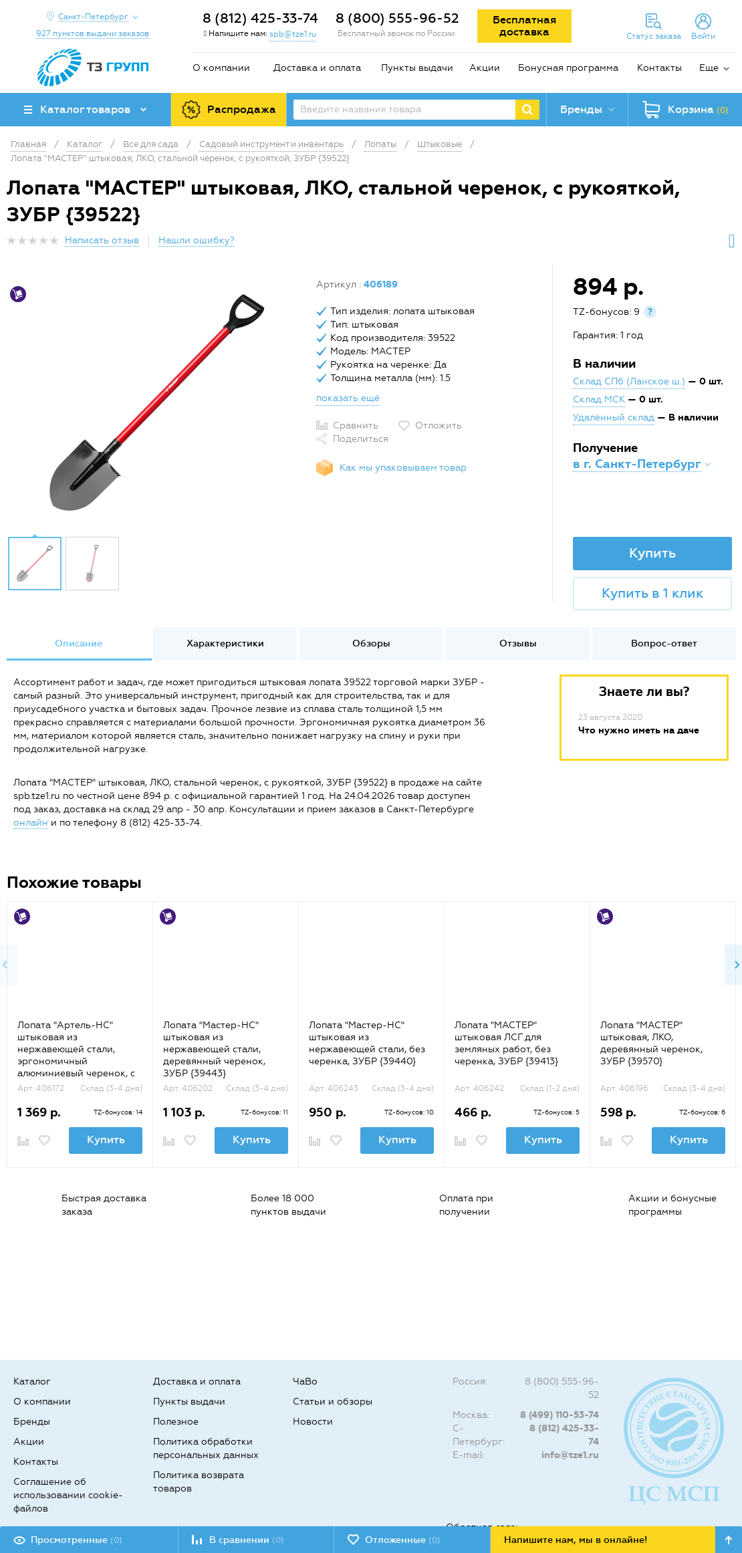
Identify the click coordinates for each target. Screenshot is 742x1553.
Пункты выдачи (417, 68)
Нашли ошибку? (196, 240)
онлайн (30, 822)
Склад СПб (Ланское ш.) (629, 381)
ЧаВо (305, 1381)
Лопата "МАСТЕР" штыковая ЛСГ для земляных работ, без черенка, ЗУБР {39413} (506, 1043)
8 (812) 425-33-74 (260, 18)
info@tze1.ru (570, 1455)
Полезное (176, 1421)
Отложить (438, 425)
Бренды (31, 1421)
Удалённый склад (613, 417)
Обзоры (371, 643)
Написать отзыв (102, 240)
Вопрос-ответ (664, 643)
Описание (78, 643)
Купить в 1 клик (652, 593)
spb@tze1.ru (292, 34)
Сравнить (355, 425)
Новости (313, 1421)
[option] (156, 403)
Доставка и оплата (317, 68)
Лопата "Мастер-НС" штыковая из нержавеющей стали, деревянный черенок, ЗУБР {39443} (214, 1049)
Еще (709, 68)
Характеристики (225, 643)
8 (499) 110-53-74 (559, 1415)
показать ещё (348, 398)
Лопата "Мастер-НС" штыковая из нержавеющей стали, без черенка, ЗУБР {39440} (367, 1043)
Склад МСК (599, 399)
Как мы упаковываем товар (403, 467)
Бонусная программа (568, 68)
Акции (484, 68)
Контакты (659, 68)
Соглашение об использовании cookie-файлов (68, 1495)
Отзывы (518, 643)
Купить (652, 553)
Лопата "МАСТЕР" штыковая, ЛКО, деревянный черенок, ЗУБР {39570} (651, 1043)
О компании (221, 68)
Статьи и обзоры (332, 1401)
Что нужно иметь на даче (638, 730)
